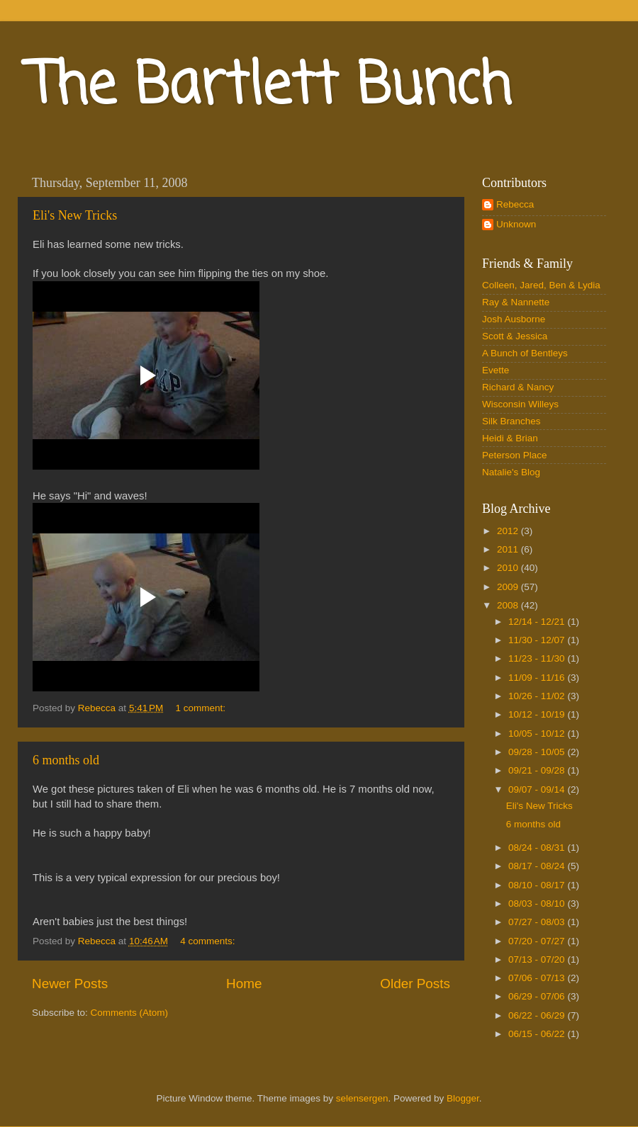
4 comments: (208, 941)
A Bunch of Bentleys (525, 353)
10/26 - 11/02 (537, 696)
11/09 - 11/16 (537, 677)
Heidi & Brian (510, 438)
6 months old (66, 760)
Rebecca (515, 204)
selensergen (362, 1098)
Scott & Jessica (514, 336)
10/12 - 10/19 (537, 714)
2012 (509, 531)
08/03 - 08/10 (537, 903)
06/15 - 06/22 (537, 1034)
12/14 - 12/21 (537, 621)
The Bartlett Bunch (269, 87)
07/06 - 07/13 (537, 978)
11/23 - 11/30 (537, 658)
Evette (495, 370)
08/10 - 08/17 (537, 885)
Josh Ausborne (513, 319)
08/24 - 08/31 (537, 847)
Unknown (516, 224)
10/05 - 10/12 (537, 733)
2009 (509, 587)
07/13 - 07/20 (537, 959)
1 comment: (202, 708)
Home (244, 983)
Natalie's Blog (511, 472)
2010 (509, 567)
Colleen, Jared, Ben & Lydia (541, 285)
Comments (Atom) (130, 1012)
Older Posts (415, 983)
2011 (509, 549)
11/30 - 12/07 (537, 640)
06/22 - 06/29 (537, 1015)
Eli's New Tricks (75, 215)
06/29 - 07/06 (537, 996)
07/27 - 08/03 (537, 922)
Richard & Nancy (518, 387)
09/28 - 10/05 (537, 752)
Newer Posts (70, 983)
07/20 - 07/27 (537, 941)
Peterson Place (514, 455)
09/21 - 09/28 (537, 770)
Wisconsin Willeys (520, 404)
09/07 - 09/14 (537, 789)
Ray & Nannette (515, 302)
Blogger (463, 1098)
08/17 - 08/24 (537, 866)
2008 (509, 605)
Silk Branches (511, 421)
